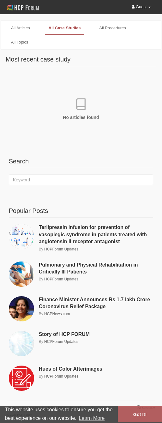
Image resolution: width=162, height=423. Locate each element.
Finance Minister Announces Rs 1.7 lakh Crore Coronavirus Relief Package (94, 303)
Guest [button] (141, 6)
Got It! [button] (140, 414)
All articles (20, 28)
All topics (19, 42)
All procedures (112, 28)
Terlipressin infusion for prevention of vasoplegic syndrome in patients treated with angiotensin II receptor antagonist (93, 234)
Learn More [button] (92, 418)
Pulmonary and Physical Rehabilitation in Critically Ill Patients (88, 268)
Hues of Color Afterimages (70, 369)
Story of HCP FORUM (64, 334)
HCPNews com (57, 314)
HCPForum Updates (61, 249)
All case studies (65, 28)
